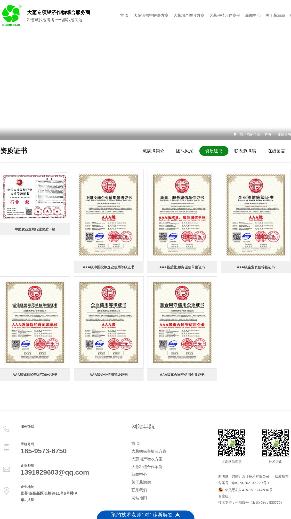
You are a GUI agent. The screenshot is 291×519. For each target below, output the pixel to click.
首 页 (124, 15)
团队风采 (185, 150)
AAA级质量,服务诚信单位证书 (182, 267)
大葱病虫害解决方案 (151, 15)
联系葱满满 (245, 150)
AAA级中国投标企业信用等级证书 (108, 267)
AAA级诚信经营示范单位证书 (35, 375)
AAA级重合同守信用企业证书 (182, 375)
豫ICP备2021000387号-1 (251, 483)
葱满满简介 (153, 150)
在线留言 (276, 150)
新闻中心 (253, 15)
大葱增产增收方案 (188, 15)
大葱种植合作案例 (224, 15)
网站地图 (139, 498)
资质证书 (284, 134)
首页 (268, 134)
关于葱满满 (275, 15)
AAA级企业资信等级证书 (256, 267)
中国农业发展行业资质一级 (35, 229)
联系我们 (139, 490)
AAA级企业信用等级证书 (108, 375)
